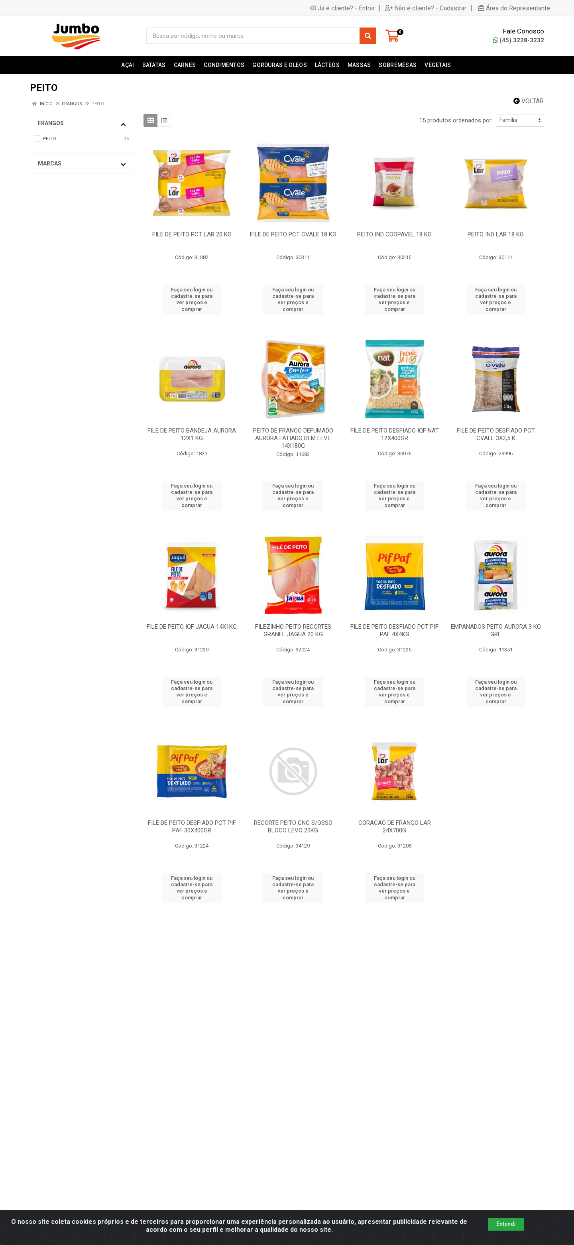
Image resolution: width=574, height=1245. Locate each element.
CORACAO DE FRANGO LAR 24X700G (394, 826)
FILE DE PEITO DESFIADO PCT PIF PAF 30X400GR (192, 826)
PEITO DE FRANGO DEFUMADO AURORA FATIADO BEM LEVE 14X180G (293, 438)
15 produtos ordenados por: (456, 120)
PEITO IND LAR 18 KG (496, 234)
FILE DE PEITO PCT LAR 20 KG (192, 234)
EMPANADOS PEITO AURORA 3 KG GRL (496, 630)
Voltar (528, 101)
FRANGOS (82, 123)
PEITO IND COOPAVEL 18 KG (394, 234)
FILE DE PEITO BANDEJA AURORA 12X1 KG (191, 434)
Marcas (82, 163)
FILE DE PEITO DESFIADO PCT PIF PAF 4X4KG (394, 630)
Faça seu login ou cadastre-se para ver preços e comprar (191, 299)
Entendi (506, 1227)
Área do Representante (514, 8)
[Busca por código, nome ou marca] (253, 36)
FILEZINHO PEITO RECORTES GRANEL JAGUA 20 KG (293, 630)
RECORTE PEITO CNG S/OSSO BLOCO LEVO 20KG (293, 826)
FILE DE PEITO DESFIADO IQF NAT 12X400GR (394, 434)
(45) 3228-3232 (518, 40)
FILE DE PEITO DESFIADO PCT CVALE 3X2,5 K (496, 434)
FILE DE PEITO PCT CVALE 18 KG (293, 234)
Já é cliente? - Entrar (342, 8)
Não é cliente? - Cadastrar (425, 8)
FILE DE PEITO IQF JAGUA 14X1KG (192, 626)
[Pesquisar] (368, 36)
